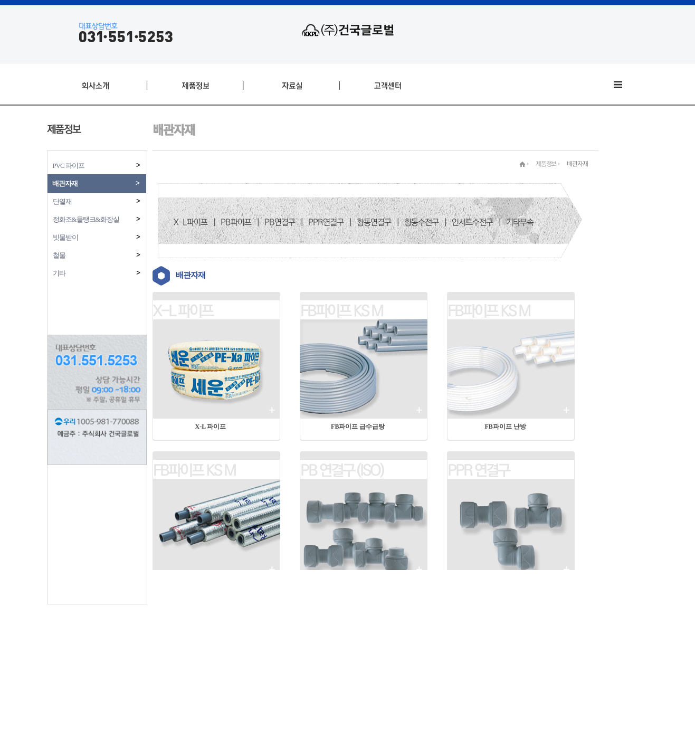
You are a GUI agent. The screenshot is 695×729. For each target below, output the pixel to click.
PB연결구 (279, 222)
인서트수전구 (472, 222)
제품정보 (546, 163)
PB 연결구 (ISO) (341, 470)
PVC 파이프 (97, 165)
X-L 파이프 (183, 310)
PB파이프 (236, 222)
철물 (97, 255)
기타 (97, 273)
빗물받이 (97, 237)
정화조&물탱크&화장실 (97, 219)
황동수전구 (421, 222)
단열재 (97, 201)
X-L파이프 (190, 222)
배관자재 (96, 183)
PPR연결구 (326, 222)
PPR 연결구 (478, 470)
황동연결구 (374, 222)
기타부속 (520, 222)
